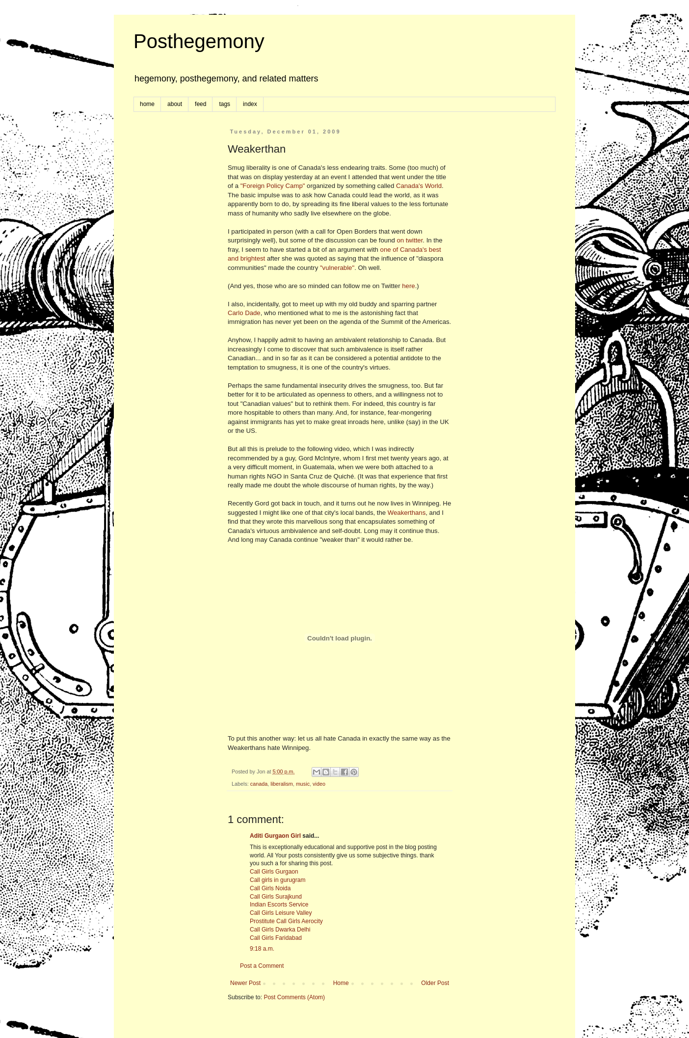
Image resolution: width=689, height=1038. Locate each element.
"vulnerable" (337, 267)
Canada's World (419, 185)
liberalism (281, 784)
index (250, 104)
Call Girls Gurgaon (274, 871)
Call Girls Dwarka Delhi (280, 929)
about (174, 104)
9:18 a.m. (262, 948)
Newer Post (245, 983)
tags (224, 104)
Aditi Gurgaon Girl (275, 835)
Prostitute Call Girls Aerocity (286, 921)
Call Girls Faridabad (276, 937)
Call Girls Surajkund (276, 896)
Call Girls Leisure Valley (281, 912)
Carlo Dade (244, 313)
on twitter (410, 240)
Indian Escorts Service (279, 904)
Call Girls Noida (270, 888)
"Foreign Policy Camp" (272, 185)
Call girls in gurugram (277, 880)
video (319, 784)
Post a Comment (262, 965)
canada (258, 784)
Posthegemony (199, 41)
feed (200, 104)
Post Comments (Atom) (294, 997)
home (147, 104)
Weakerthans (406, 512)
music (303, 784)
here (408, 286)
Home (341, 983)
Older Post (435, 983)
